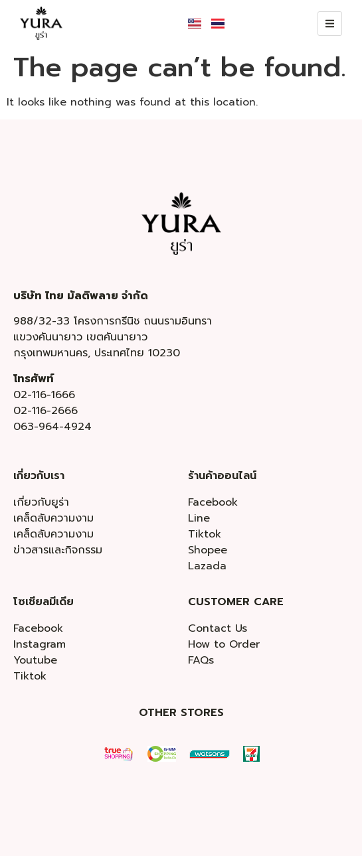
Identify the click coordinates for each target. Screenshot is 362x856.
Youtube (35, 660)
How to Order (224, 644)
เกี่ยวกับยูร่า (41, 502)
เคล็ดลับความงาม (53, 518)
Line (199, 518)
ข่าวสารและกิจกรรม (57, 550)
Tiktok (204, 534)
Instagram (39, 644)
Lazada (207, 566)
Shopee (207, 550)
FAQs (201, 660)
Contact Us (217, 628)
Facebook (213, 502)
